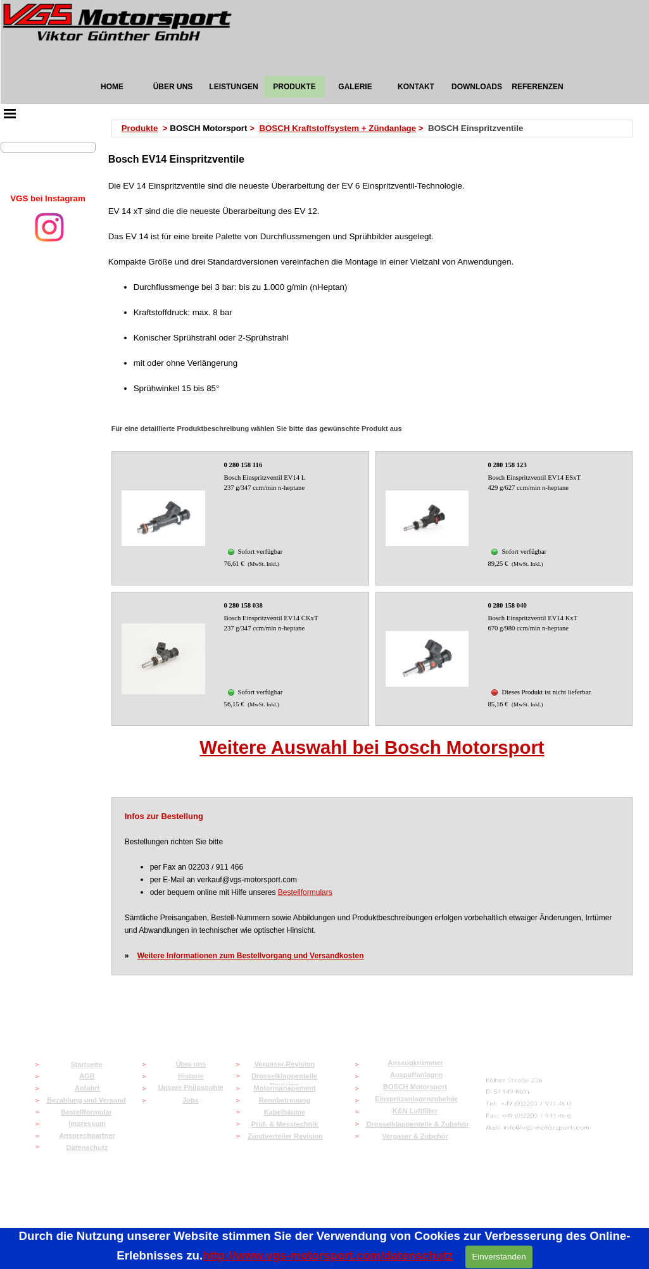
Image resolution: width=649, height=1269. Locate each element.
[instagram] (49, 227)
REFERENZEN (537, 86)
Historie (191, 1076)
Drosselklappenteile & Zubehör (418, 1124)
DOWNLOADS (476, 86)
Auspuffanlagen (416, 1074)
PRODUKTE (294, 86)
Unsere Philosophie (191, 1087)
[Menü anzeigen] (10, 113)
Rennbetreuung (284, 1100)
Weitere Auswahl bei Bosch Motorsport (371, 747)
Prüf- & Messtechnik (284, 1124)
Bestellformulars (305, 892)
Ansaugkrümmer (415, 1062)
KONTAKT (416, 86)
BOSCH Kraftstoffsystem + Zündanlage (337, 128)
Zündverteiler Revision (285, 1136)
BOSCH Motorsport (415, 1087)
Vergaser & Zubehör (415, 1136)
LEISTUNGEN (233, 86)
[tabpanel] (48, 198)
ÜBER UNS (173, 86)
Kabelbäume (284, 1112)
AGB (86, 1076)
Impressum (87, 1123)
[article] (240, 518)
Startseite (86, 1064)
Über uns (191, 1064)
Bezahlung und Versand (86, 1100)
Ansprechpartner (87, 1135)
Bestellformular (86, 1112)
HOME (112, 86)
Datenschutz (87, 1147)
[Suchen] (48, 147)
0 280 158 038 (243, 605)
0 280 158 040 (507, 605)
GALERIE (355, 86)
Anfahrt (87, 1088)
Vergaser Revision (285, 1064)
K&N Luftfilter (415, 1111)
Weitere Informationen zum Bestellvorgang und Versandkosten (250, 955)
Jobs (190, 1100)
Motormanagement (284, 1088)
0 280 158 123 (507, 464)
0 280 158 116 (243, 464)
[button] (537, 1128)
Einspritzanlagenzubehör (416, 1099)
